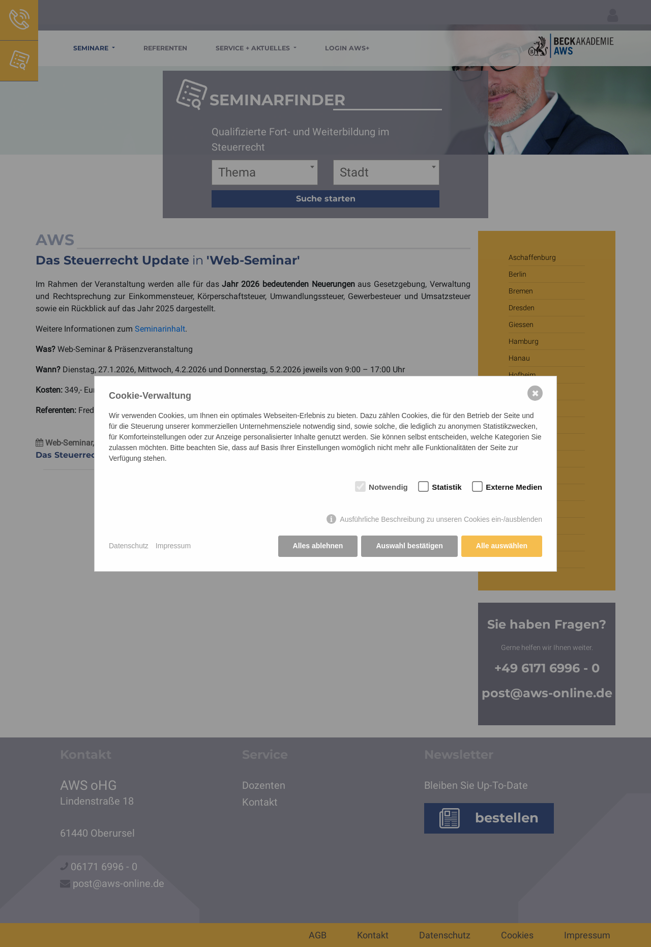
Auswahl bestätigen (409, 546)
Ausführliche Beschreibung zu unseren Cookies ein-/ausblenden (441, 519)
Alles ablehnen (318, 546)
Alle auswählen (501, 546)
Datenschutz (129, 546)
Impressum (173, 546)
